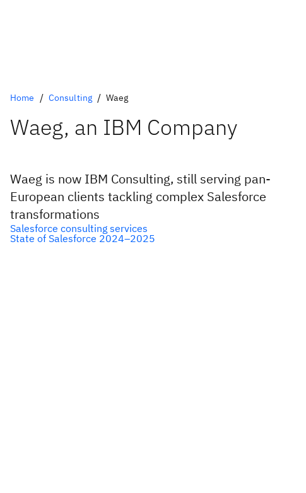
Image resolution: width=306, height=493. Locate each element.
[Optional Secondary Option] (153, 238)
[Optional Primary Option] (153, 228)
